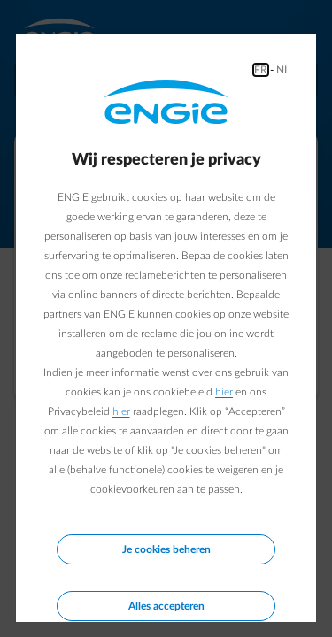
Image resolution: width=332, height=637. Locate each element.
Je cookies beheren (166, 549)
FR (260, 70)
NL (283, 70)
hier (224, 392)
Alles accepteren (166, 606)
